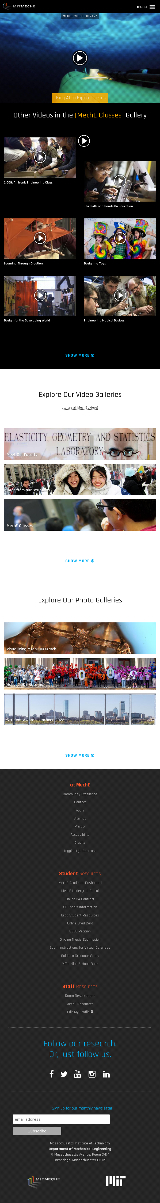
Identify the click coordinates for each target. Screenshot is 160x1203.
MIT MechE (19, 7)
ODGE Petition (80, 931)
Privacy (80, 826)
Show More (80, 355)
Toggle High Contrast (80, 851)
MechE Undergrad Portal (80, 890)
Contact (80, 802)
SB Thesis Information (80, 907)
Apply (80, 810)
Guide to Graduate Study (80, 955)
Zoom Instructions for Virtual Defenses (80, 947)
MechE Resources (80, 1004)
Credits (80, 842)
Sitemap (80, 818)
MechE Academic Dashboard (80, 882)
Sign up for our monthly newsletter (82, 1108)
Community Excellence (80, 794)
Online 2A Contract (80, 899)
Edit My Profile (80, 1012)
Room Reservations (80, 995)
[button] (146, 7)
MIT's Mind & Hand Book (80, 963)
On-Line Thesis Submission (80, 939)
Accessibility (80, 834)
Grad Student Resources (80, 915)
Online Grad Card (80, 923)
